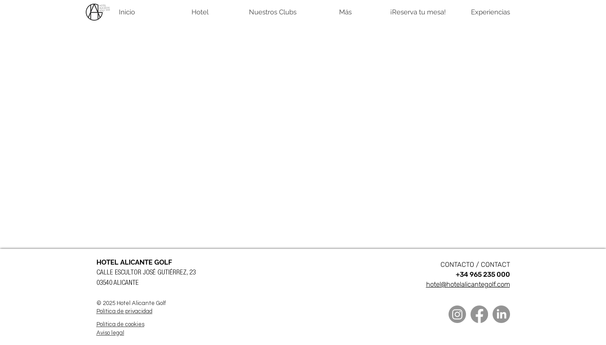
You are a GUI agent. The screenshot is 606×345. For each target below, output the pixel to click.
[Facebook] (479, 314)
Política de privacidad (124, 311)
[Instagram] (457, 314)
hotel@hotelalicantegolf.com (468, 284)
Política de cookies (120, 324)
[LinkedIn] (501, 314)
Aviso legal (110, 333)
